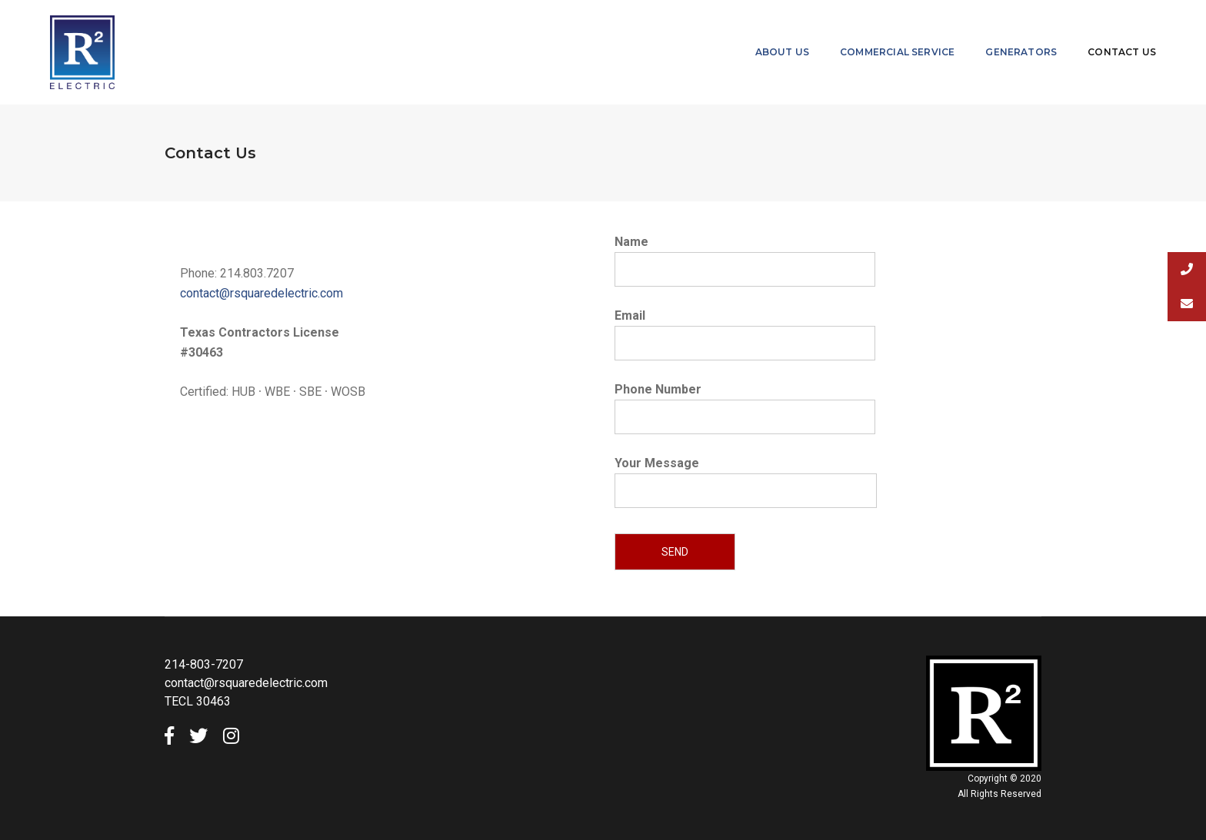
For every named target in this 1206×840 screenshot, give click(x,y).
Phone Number (745, 403)
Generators (1021, 52)
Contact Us (1122, 52)
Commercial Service (897, 52)
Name (745, 255)
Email (745, 329)
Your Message (746, 491)
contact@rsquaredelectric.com (261, 293)
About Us (782, 52)
